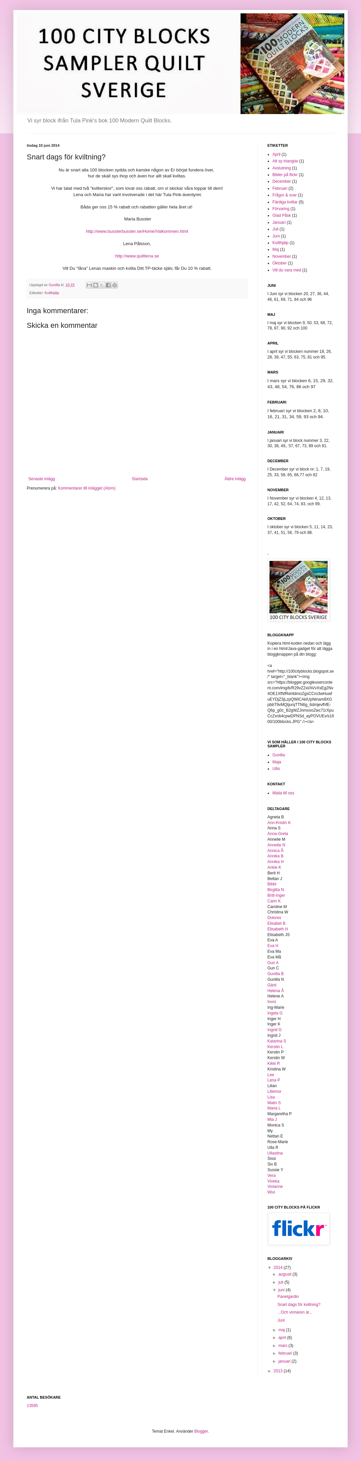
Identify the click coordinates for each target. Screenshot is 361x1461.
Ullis (276, 768)
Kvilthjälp (52, 293)
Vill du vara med (286, 270)
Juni (276, 236)
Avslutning (281, 168)
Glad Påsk (281, 215)
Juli (275, 229)
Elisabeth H (277, 929)
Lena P (273, 1080)
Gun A (272, 962)
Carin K (274, 901)
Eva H (272, 945)
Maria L (274, 1108)
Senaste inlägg (41, 479)
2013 (279, 1371)
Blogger (201, 1431)
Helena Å (275, 990)
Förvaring (280, 208)
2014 (279, 1267)
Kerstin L (275, 1046)
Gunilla (278, 755)
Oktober (279, 263)
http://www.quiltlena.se (137, 255)
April (276, 154)
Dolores (274, 917)
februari (285, 1353)
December (281, 181)
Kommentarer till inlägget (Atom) (86, 488)
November (281, 256)
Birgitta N (275, 889)
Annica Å (275, 850)
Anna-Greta (277, 833)
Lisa (271, 1097)
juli (281, 1282)
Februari (279, 188)
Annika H (275, 861)
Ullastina (275, 1153)
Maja (276, 762)
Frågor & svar (284, 195)
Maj (275, 249)
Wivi (271, 1192)
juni (282, 1290)
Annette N (276, 845)
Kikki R (273, 1063)
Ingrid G (274, 1029)
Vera (271, 1175)
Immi (271, 1001)
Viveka (273, 1181)
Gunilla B (275, 973)
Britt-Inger (276, 895)
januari (284, 1361)
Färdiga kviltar (284, 202)
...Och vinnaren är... (295, 1312)
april (282, 1337)
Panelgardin (288, 1296)
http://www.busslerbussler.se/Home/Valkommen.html (137, 231)
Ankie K (274, 867)
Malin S (274, 1103)
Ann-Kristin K (279, 822)
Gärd (271, 985)
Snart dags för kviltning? (299, 1304)
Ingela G (274, 1013)
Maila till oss (283, 793)
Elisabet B (276, 923)
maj (282, 1330)
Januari (278, 222)
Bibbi (271, 884)
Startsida (139, 479)
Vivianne (275, 1186)
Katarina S (276, 1041)
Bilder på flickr (284, 174)
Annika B (275, 856)
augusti (285, 1274)
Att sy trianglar (285, 161)
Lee (270, 1074)
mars (283, 1345)
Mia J (272, 1119)
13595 (32, 1405)
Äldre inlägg (235, 479)
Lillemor (274, 1091)
